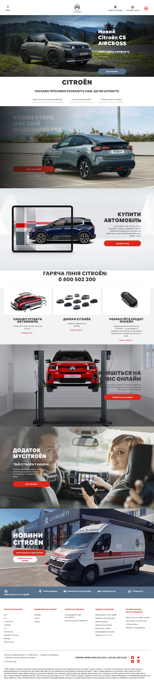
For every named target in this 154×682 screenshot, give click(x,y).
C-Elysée (7, 625)
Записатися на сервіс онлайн (138, 617)
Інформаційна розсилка (104, 632)
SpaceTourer (9, 642)
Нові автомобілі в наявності (76, 621)
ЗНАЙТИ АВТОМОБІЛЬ (74, 609)
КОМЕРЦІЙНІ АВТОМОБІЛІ (45, 609)
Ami (5, 615)
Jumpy (36, 618)
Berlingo (7, 639)
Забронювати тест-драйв (105, 615)
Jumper (37, 622)
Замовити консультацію (105, 618)
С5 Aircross (8, 632)
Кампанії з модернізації (135, 628)
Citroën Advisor (132, 624)
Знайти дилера (101, 622)
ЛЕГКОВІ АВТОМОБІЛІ (13, 609)
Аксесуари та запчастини (136, 621)
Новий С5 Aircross (11, 635)
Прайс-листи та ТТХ (103, 635)
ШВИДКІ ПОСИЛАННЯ (104, 609)
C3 (5, 618)
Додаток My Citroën (103, 625)
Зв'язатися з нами (102, 628)
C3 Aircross (8, 622)
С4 (5, 628)
